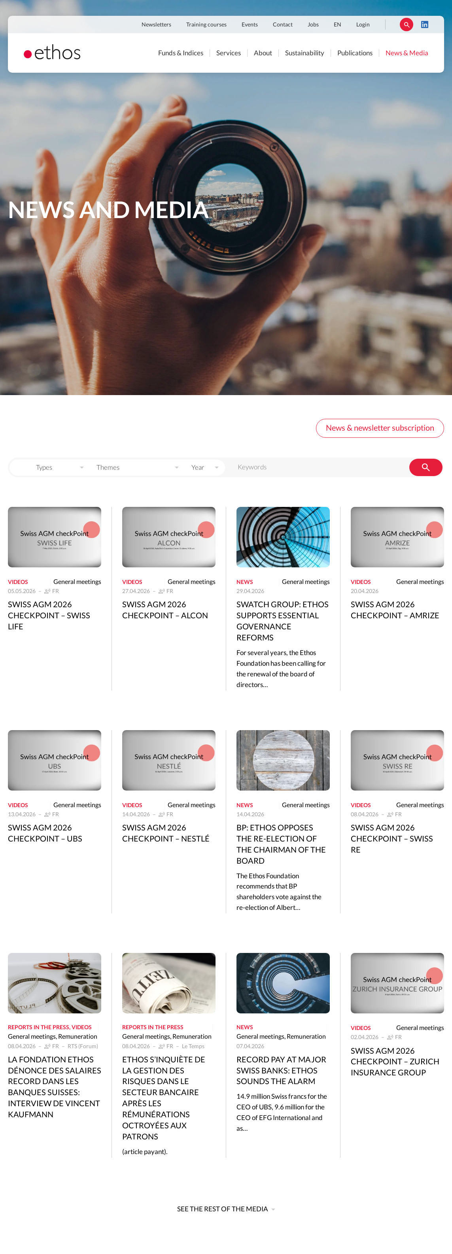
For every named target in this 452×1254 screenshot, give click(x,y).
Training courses (206, 25)
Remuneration (77, 1037)
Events (250, 25)
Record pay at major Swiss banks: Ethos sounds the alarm (281, 1071)
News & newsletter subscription (380, 428)
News (244, 582)
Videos (18, 582)
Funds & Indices (180, 53)
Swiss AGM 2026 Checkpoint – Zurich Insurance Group (395, 1062)
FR (55, 591)
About (263, 53)
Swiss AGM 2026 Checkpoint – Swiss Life (49, 616)
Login (363, 25)
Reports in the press (38, 1027)
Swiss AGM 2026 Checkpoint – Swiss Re (392, 839)
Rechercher (406, 24)
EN (337, 25)
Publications (355, 53)
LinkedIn (424, 24)
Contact (283, 25)
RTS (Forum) (83, 1046)
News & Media (407, 53)
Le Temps (193, 1046)
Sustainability (304, 53)
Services (228, 53)
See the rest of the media (222, 1209)
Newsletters (156, 25)
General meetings (77, 582)
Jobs (313, 25)
